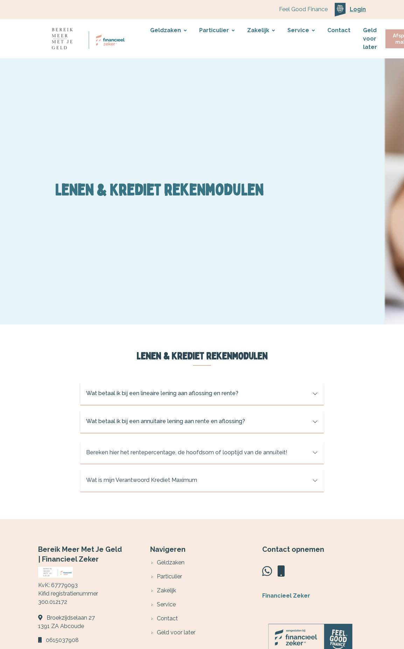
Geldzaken (168, 30)
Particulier (217, 30)
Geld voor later (370, 38)
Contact (338, 30)
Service (301, 30)
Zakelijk (261, 30)
